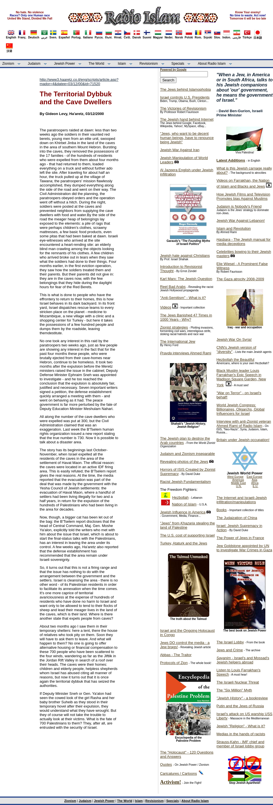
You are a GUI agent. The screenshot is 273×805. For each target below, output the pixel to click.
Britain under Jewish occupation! (242, 440)
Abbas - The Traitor (175, 655)
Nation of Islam (184, 504)
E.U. (255, 486)
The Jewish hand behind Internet (187, 119)
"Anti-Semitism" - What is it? (183, 298)
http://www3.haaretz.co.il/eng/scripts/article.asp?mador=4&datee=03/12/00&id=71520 (79, 81)
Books (221, 510)
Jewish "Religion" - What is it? (240, 726)
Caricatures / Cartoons (178, 773)
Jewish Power (64, 64)
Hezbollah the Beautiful (235, 359)
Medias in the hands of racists (240, 734)
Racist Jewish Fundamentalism (185, 481)
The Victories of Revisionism (183, 108)
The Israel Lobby (230, 642)
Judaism (34, 64)
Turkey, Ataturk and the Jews (183, 543)
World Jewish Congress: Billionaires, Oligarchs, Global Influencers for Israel (240, 409)
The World (96, 64)
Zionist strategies (174, 327)
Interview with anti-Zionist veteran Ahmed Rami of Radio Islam (243, 423)
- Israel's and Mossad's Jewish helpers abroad (242, 660)
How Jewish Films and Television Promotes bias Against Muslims (243, 196)
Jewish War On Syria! (234, 339)
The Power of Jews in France (240, 538)
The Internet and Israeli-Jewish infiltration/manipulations (241, 500)
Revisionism (149, 64)
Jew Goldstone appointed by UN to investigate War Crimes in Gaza (244, 548)
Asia (254, 479)
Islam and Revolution (233, 228)
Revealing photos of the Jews (184, 461)
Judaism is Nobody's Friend (238, 206)
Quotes (166, 764)
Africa (255, 483)
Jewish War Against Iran (179, 150)
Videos (165, 307)
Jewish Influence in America (182, 512)
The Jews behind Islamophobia (185, 89)
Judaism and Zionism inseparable (187, 454)
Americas (238, 479)
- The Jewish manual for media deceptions (243, 241)
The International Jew (177, 341)
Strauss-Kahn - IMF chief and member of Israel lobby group (240, 744)
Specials (177, 64)
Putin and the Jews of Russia (240, 706)
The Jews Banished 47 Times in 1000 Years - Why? (186, 317)
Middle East (238, 483)
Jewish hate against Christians (185, 255)
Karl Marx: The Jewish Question (186, 279)
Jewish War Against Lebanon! (240, 220)
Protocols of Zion (174, 663)
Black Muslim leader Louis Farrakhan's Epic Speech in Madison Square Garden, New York (241, 377)
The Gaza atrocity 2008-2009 (240, 279)
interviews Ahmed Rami (185, 353)
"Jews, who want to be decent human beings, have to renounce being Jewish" (187, 137)
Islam (122, 64)
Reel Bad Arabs (172, 287)
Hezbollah (180, 497)
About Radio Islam (212, 64)
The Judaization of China (236, 518)
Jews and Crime (229, 650)
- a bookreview (242, 698)
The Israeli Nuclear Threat (237, 682)
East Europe (254, 476)
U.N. (239, 486)
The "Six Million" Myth (234, 690)
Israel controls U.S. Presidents (185, 97)
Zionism (8, 64)
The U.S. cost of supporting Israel (187, 535)
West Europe (235, 476)
